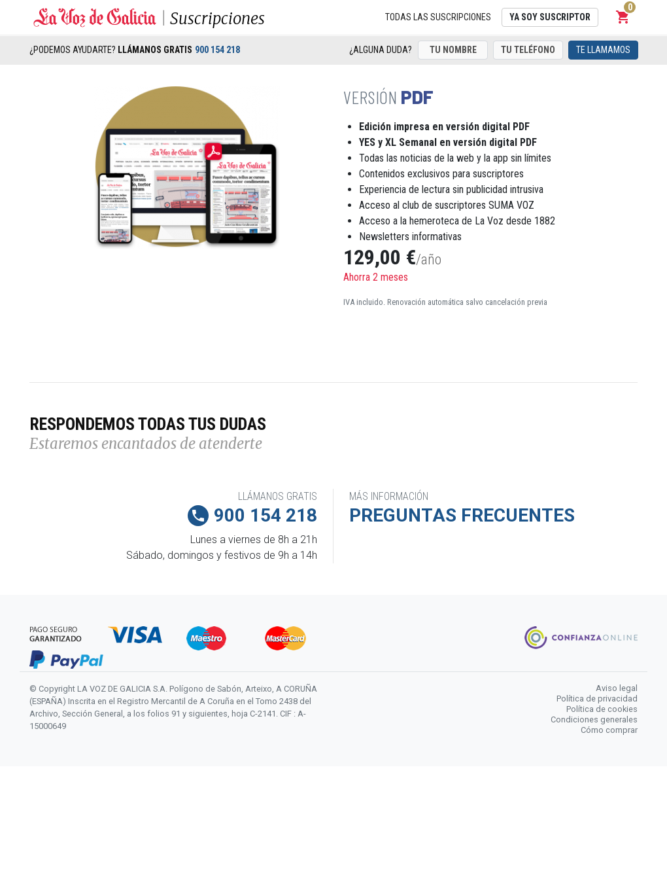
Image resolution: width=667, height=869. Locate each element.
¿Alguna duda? (380, 49)
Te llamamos (603, 49)
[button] (623, 17)
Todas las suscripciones (438, 17)
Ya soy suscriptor (549, 17)
